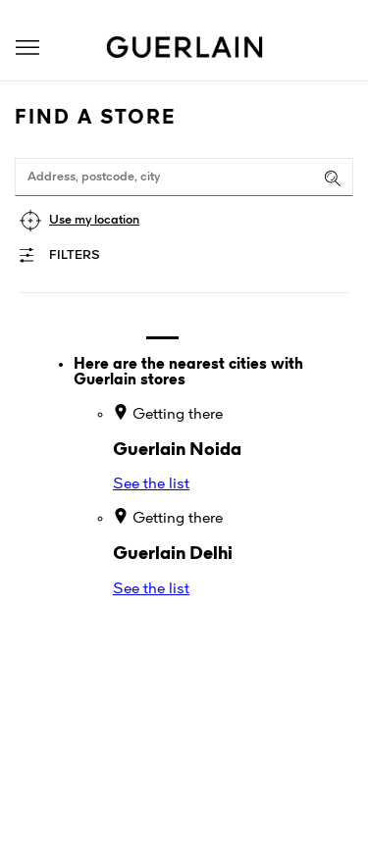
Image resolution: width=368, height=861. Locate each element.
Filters (74, 255)
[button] (27, 47)
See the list (151, 484)
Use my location (94, 220)
